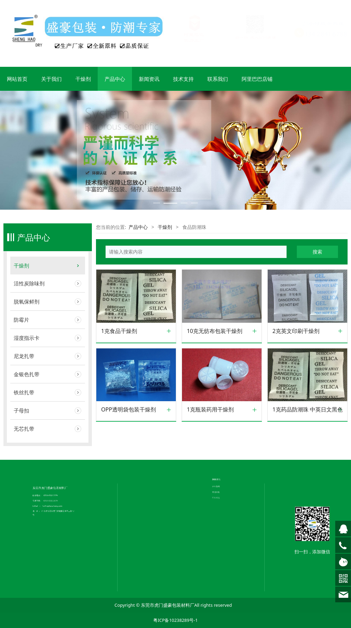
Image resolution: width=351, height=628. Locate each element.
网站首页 (17, 78)
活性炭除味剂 (29, 283)
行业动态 (222, 443)
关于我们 (51, 78)
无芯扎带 (24, 428)
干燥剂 (83, 78)
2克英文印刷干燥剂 (296, 331)
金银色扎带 (26, 374)
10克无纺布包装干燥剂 (214, 331)
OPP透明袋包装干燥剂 (128, 409)
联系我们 (217, 78)
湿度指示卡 (26, 337)
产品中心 (115, 78)
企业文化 (156, 447)
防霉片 (21, 319)
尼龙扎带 (24, 356)
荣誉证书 (156, 449)
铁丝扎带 (24, 392)
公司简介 (156, 446)
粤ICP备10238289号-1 (175, 620)
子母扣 (21, 410)
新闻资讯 (149, 78)
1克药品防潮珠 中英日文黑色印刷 (307, 409)
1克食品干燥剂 (119, 331)
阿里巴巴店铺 (257, 78)
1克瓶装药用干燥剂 (210, 409)
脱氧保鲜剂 (26, 301)
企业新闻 (222, 440)
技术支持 (183, 78)
